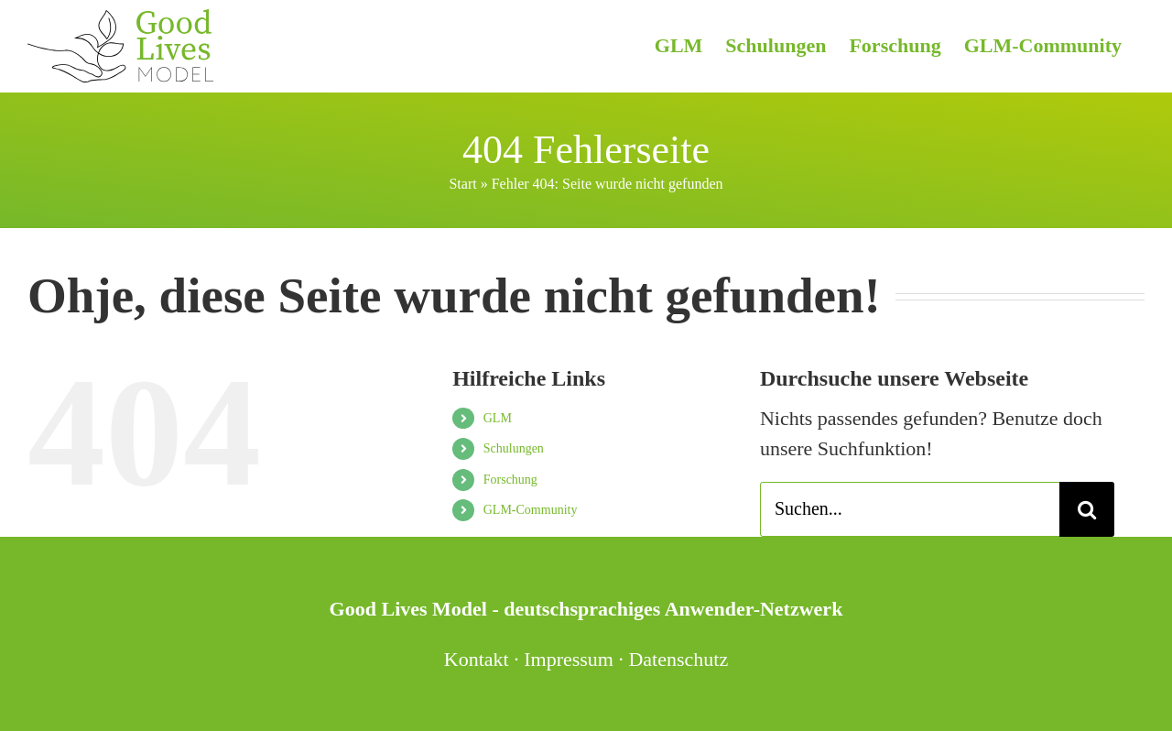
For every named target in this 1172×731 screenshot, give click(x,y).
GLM (497, 418)
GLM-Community (530, 510)
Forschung (510, 479)
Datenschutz (678, 659)
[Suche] (1086, 509)
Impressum (568, 659)
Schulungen (513, 448)
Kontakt (476, 659)
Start (462, 183)
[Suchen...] (909, 509)
